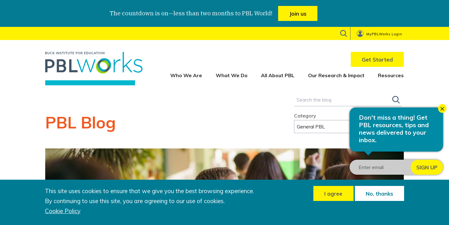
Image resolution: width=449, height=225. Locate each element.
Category (305, 115)
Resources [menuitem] (391, 75)
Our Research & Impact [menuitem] (336, 75)
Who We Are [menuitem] (186, 75)
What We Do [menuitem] (232, 75)
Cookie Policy (62, 211)
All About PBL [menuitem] (277, 75)
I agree (333, 193)
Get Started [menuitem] (377, 59)
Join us (298, 13)
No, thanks (379, 193)
